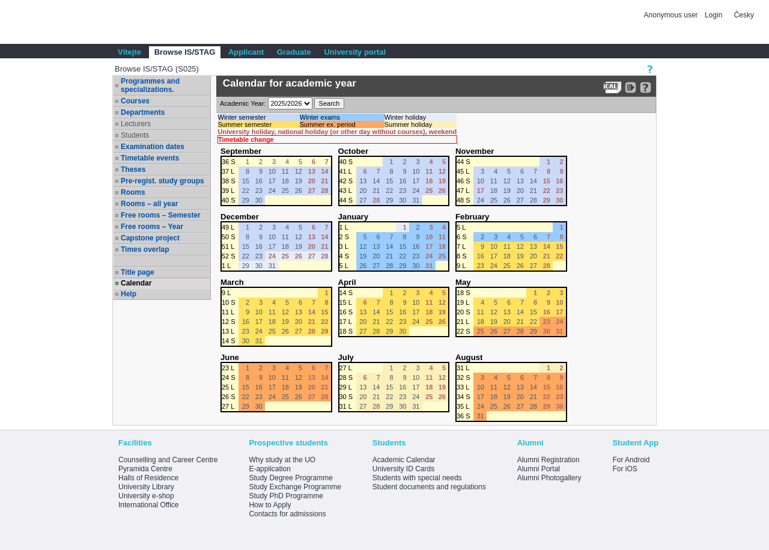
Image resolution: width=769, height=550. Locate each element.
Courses (135, 101)
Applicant (246, 52)
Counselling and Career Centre (167, 460)
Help (128, 294)
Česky (744, 15)
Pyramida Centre (145, 469)
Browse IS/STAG (185, 52)
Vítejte (129, 52)
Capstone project (150, 238)
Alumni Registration (548, 460)
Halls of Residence (148, 478)
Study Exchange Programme (295, 487)
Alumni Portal (538, 469)
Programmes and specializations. (150, 85)
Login (713, 15)
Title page (137, 272)
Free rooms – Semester (161, 215)
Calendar (136, 283)
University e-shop (146, 496)
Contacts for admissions (287, 514)
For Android (630, 460)
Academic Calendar (404, 460)
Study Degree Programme (290, 478)
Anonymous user (672, 15)
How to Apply (270, 505)
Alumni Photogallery (549, 478)
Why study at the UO (282, 460)
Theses (133, 169)
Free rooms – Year (152, 226)
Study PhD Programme (286, 496)
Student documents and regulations (429, 487)
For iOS (624, 469)
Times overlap (145, 249)
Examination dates (152, 146)
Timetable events (150, 158)
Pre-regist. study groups (162, 181)
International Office (148, 505)
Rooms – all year (149, 204)
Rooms (133, 192)
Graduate (294, 52)
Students (135, 135)
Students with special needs (417, 478)
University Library (146, 487)
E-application (269, 469)
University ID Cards (403, 469)
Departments (143, 112)
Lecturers (136, 124)
